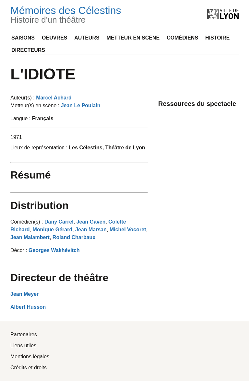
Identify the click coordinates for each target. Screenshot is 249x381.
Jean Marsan (91, 229)
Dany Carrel (59, 222)
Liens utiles (23, 345)
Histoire (217, 37)
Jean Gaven (91, 222)
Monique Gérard (52, 229)
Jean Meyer (24, 294)
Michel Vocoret (128, 229)
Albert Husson (28, 307)
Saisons (23, 37)
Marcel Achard (54, 97)
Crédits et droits (28, 367)
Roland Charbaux (74, 237)
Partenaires (23, 334)
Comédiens (182, 37)
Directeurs (28, 50)
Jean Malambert (30, 237)
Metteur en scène (133, 37)
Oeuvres (54, 37)
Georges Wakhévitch (54, 250)
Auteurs (86, 37)
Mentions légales (29, 356)
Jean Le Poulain (81, 105)
